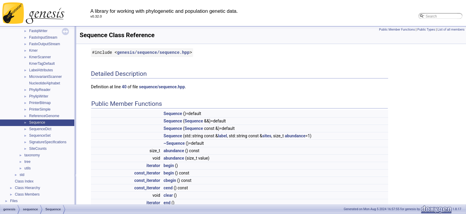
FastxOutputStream (44, 44)
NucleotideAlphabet (44, 83)
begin (168, 165)
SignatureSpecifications (47, 142)
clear (168, 195)
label (222, 135)
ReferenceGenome (44, 116)
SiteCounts (38, 149)
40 (124, 86)
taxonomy (32, 155)
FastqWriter (38, 31)
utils (27, 168)
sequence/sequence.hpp (162, 86)
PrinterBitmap (40, 103)
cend (168, 187)
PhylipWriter (38, 96)
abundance (295, 135)
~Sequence (174, 143)
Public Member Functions (397, 30)
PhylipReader (40, 90)
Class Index (24, 181)
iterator (153, 165)
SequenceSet (40, 135)
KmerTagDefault (42, 64)
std (22, 175)
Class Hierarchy (27, 188)
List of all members (451, 30)
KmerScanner (40, 57)
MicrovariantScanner (45, 77)
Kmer (33, 50)
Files (14, 201)
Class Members (27, 194)
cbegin (169, 180)
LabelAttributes (41, 70)
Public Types (426, 30)
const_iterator (147, 173)
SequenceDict (40, 129)
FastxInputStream (43, 37)
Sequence (37, 122)
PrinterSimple (40, 109)
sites (266, 135)
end (166, 202)
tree (27, 162)
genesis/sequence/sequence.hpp (153, 52)
